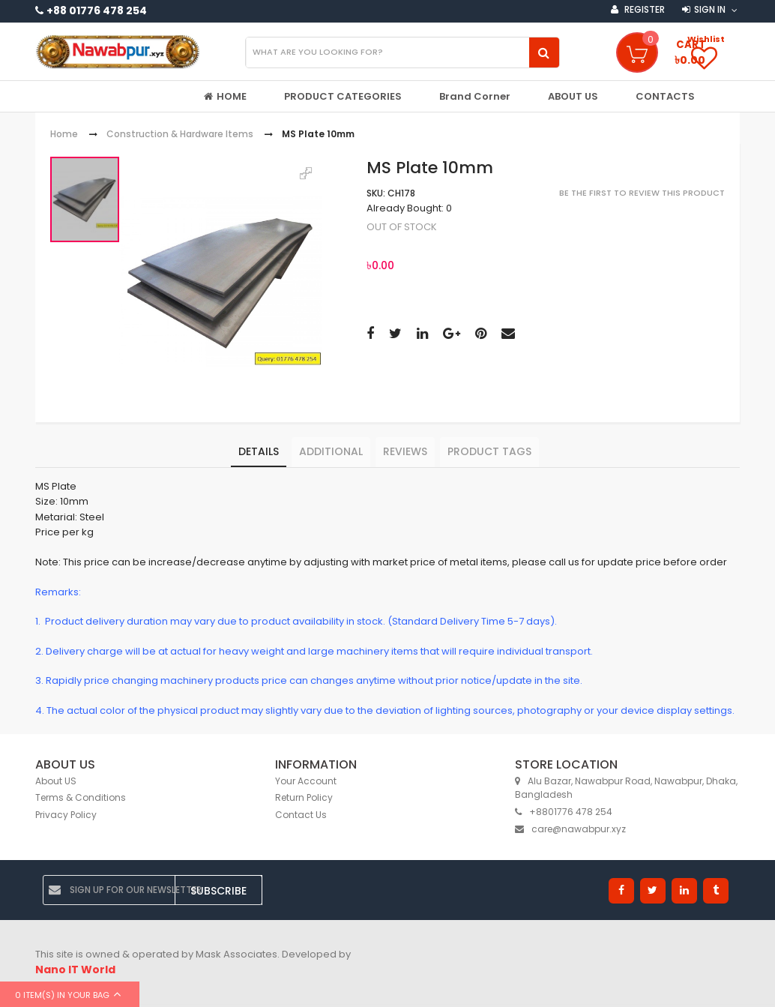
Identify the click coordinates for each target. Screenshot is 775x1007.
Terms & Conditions (80, 797)
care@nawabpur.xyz (570, 829)
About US (55, 781)
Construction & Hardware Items (179, 134)
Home (64, 134)
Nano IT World (75, 969)
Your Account (306, 781)
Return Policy (304, 797)
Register (643, 9)
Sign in (710, 9)
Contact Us (301, 814)
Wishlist (706, 39)
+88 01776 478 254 (96, 10)
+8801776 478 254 (563, 811)
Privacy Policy (66, 814)
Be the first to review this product (642, 193)
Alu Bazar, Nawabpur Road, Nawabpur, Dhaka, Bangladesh (626, 788)
